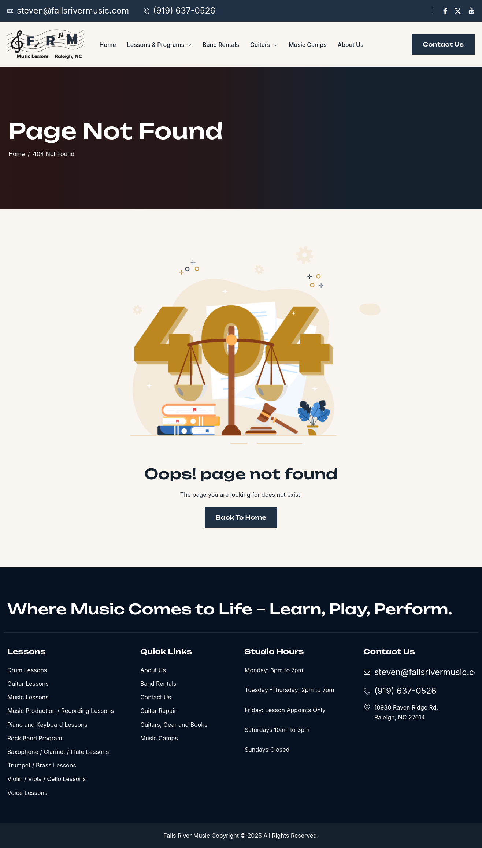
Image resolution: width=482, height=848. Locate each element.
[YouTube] (471, 10)
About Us (351, 44)
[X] (458, 10)
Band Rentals (221, 44)
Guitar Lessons (28, 683)
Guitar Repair (158, 710)
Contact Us (155, 697)
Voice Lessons (27, 792)
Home (108, 44)
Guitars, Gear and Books (174, 724)
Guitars (264, 45)
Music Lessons (28, 697)
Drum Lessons (27, 670)
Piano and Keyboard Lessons (47, 724)
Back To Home (241, 517)
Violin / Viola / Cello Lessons (46, 778)
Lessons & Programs (159, 45)
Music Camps (308, 44)
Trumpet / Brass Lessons (41, 765)
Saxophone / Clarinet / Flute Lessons (58, 751)
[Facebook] (445, 10)
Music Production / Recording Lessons (60, 710)
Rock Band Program (34, 738)
